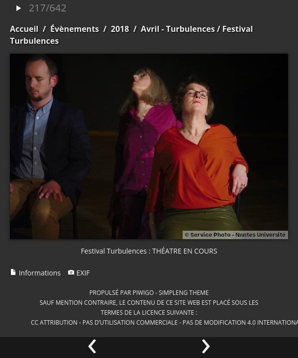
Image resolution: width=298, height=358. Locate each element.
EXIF (79, 272)
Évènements (74, 28)
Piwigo (143, 292)
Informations (35, 272)
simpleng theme (183, 292)
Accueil (24, 28)
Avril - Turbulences (178, 28)
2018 (120, 28)
